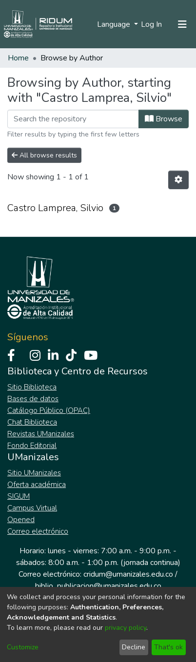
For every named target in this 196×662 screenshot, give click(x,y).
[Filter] (73, 119)
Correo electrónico (37, 531)
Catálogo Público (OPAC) (48, 410)
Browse (163, 119)
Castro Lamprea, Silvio (55, 207)
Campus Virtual (32, 508)
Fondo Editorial (32, 445)
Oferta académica (36, 484)
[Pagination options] (178, 180)
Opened (21, 520)
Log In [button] (152, 24)
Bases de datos (33, 399)
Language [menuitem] (114, 24)
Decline (133, 647)
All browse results (44, 155)
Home (18, 58)
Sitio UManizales (34, 473)
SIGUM (18, 496)
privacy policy (125, 627)
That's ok (168, 647)
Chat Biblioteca (32, 422)
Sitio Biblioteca (32, 387)
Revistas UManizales (40, 434)
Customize (23, 647)
